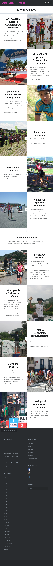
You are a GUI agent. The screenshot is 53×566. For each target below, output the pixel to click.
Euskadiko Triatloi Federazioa (11, 453)
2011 (5, 483)
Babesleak (30, 446)
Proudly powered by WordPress (19, 563)
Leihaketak (30, 452)
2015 (5, 495)
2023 (5, 516)
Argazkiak (30, 443)
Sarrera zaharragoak (9, 430)
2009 (5, 477)
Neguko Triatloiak (8, 543)
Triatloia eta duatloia (33, 458)
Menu (48, 2)
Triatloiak (6, 549)
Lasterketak (7, 540)
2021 (5, 510)
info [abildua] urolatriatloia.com (11, 467)
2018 (5, 504)
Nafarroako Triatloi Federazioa (11, 456)
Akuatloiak (6, 522)
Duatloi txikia (7, 531)
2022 (5, 513)
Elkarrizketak (7, 537)
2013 (5, 489)
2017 (5, 501)
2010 (5, 480)
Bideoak (6, 528)
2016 (5, 498)
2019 (5, 507)
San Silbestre (7, 546)
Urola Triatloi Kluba (13, 2)
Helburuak (30, 449)
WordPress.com (37, 563)
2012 (5, 486)
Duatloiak (6, 534)
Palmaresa (30, 455)
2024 (5, 519)
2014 (5, 492)
